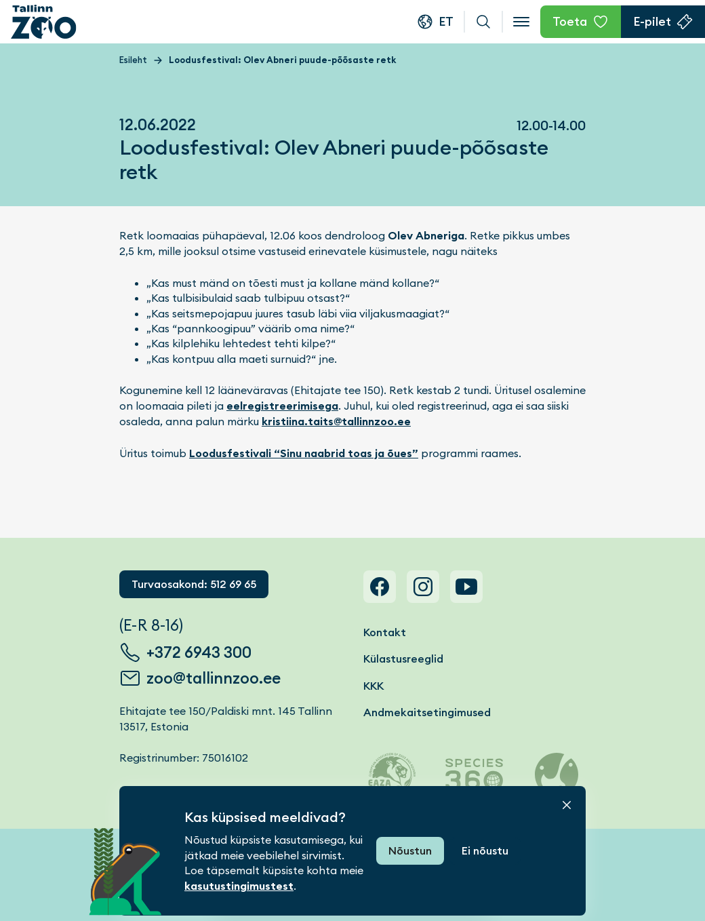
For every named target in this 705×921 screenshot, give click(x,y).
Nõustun (410, 851)
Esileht (133, 60)
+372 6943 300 (198, 652)
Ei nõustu (485, 851)
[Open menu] (521, 21)
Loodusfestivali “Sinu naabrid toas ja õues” (303, 453)
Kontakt (384, 632)
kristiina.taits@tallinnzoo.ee (336, 421)
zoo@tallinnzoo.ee (213, 678)
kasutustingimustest (239, 886)
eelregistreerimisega (282, 406)
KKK (373, 686)
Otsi (483, 21)
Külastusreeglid (403, 659)
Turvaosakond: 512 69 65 (194, 584)
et (446, 21)
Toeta (569, 21)
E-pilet (652, 21)
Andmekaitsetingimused (427, 712)
